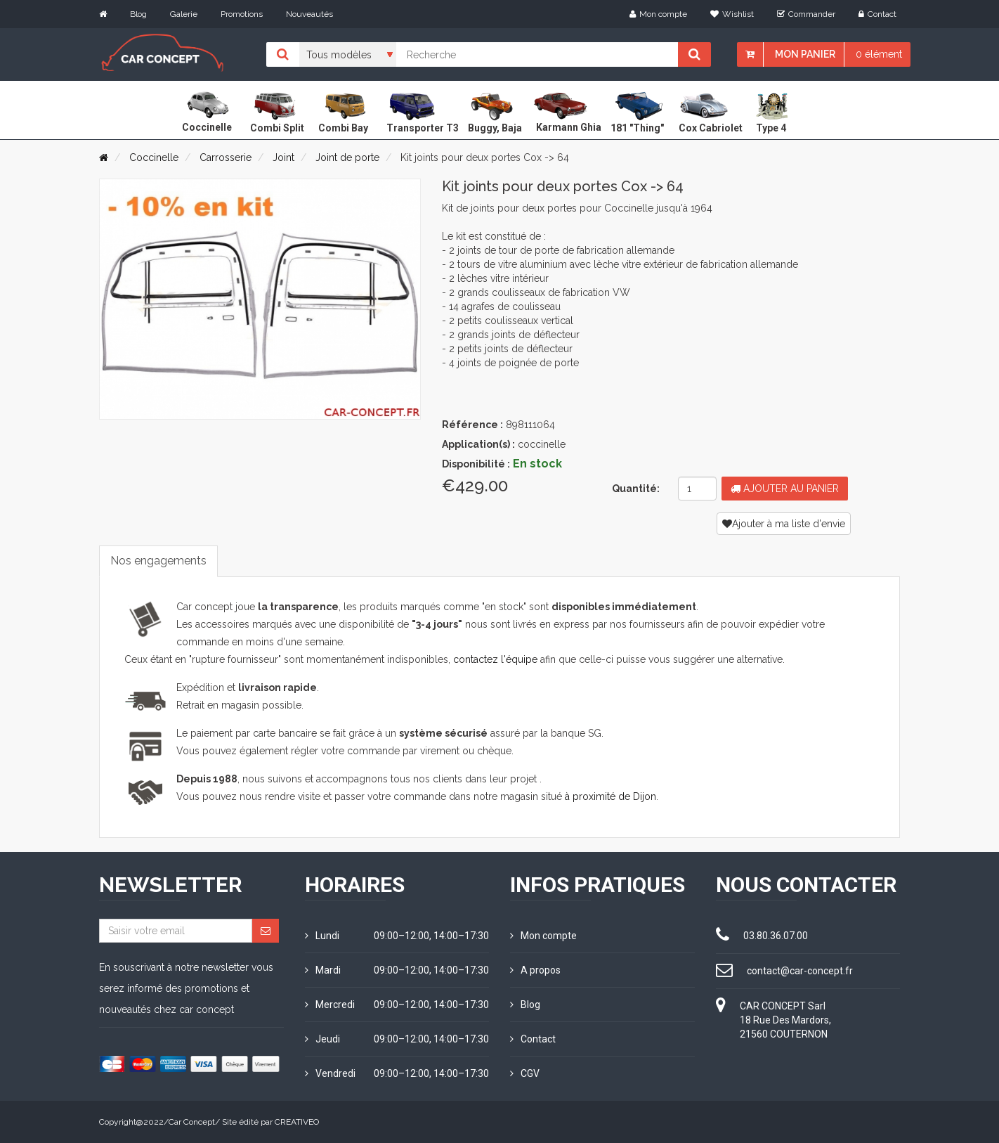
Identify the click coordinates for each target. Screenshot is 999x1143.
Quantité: (636, 488)
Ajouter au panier (785, 488)
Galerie (183, 14)
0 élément (879, 54)
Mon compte (658, 14)
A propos (535, 970)
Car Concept (192, 1122)
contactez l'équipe (495, 659)
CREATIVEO (297, 1122)
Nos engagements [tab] (158, 560)
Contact (877, 14)
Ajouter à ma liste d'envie (783, 523)
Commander (806, 14)
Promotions (242, 14)
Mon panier (805, 54)
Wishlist (732, 14)
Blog (138, 14)
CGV (525, 1073)
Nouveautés (309, 14)
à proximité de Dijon (610, 796)
